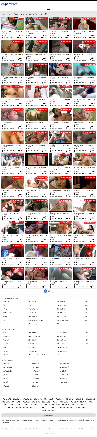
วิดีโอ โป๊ (45, 340)
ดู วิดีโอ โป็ (6, 375)
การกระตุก (74, 305)
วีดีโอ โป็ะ (70, 408)
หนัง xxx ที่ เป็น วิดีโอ (48, 411)
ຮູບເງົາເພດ (74, 340)
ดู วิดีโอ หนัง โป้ (7, 371)
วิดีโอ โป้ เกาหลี (38, 405)
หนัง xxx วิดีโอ (47, 433)
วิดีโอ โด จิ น (83, 402)
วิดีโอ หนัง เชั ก (59, 399)
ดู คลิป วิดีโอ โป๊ (7, 367)
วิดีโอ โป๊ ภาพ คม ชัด (86, 405)
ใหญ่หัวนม (45, 301)
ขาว (45, 305)
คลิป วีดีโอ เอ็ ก (64, 363)
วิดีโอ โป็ (13, 405)
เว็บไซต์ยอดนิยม (9, 330)
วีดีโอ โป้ (17, 355)
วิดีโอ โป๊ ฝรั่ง (65, 405)
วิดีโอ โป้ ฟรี (28, 405)
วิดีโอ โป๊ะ (11, 408)
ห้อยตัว (17, 320)
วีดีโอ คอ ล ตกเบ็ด (35, 408)
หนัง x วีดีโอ (17, 344)
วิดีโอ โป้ (20, 405)
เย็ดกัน (17, 305)
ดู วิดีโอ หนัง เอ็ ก (65, 367)
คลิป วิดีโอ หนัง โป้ (37, 363)
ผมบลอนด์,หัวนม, (17, 313)
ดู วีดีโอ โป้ (17, 351)
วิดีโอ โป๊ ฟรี (75, 405)
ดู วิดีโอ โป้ (35, 375)
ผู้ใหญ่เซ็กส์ (17, 340)
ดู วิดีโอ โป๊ (74, 344)
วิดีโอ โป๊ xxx (56, 405)
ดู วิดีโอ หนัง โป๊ (36, 371)
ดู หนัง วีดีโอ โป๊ (36, 382)
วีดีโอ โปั (62, 408)
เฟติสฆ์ (17, 316)
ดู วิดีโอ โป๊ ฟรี (36, 378)
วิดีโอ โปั (91, 402)
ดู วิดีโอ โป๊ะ (63, 378)
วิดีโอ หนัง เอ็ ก (80, 399)
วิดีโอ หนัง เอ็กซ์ (90, 399)
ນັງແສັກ (45, 332)
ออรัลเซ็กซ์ (17, 301)
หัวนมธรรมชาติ (74, 320)
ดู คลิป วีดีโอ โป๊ (36, 367)
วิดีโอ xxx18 (63, 382)
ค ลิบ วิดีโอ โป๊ (7, 363)
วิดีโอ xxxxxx (35, 386)
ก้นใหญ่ (17, 309)
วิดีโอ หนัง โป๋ (46, 402)
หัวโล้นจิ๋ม (74, 313)
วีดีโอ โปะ (55, 408)
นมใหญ (74, 301)
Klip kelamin (74, 347)
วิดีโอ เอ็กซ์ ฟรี (74, 402)
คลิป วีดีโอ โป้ (45, 351)
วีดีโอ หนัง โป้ (45, 344)
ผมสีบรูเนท (45, 309)
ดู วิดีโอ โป (63, 371)
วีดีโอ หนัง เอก (46, 408)
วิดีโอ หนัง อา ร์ (48, 399)
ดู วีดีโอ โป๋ (6, 382)
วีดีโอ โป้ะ (77, 408)
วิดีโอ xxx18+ (6, 386)
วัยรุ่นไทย (74, 316)
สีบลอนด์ (17, 324)
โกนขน (45, 313)
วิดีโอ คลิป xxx (27, 399)
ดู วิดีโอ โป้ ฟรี (64, 375)
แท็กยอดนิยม (8, 361)
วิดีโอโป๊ (17, 332)
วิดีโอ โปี (6, 405)
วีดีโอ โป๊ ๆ (85, 408)
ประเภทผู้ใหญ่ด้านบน (11, 298)
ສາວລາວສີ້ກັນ (17, 336)
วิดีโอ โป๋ (18, 408)
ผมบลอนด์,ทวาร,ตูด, (45, 320)
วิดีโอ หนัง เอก (69, 399)
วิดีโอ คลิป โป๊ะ (38, 399)
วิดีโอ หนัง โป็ (16, 402)
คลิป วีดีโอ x (74, 336)
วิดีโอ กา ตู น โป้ (6, 399)
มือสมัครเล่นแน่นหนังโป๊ (45, 355)
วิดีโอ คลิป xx (17, 399)
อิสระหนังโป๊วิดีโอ (74, 332)
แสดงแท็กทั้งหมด (48, 415)
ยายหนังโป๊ (17, 347)
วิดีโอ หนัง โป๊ (25, 402)
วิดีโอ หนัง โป (6, 402)
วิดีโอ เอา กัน (64, 402)
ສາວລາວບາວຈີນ (45, 336)
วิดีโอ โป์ (25, 408)
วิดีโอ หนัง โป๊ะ (36, 402)
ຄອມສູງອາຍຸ (74, 351)
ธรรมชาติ (45, 316)
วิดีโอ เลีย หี (55, 402)
